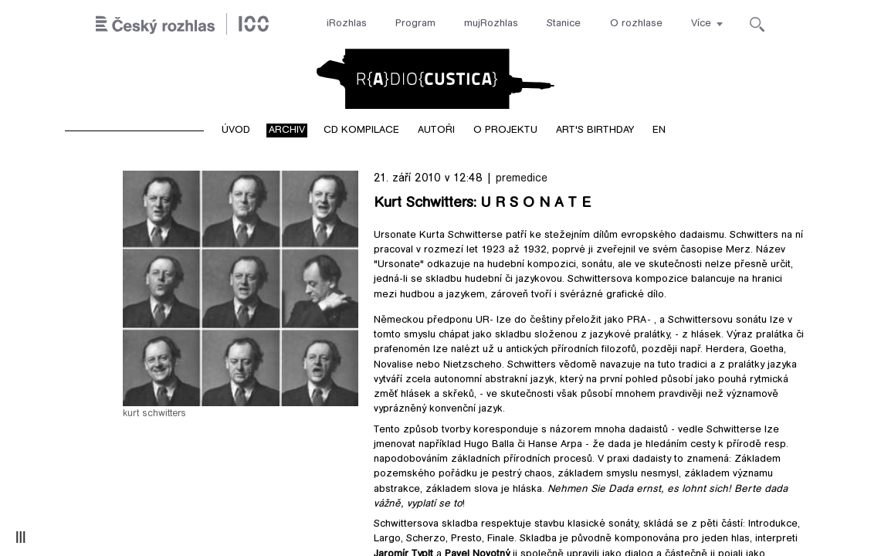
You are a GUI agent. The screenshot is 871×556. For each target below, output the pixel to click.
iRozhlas (347, 24)
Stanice (564, 24)
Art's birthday (595, 130)
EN (659, 130)
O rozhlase (636, 24)
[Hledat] (757, 24)
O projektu (505, 130)
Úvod (236, 130)
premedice (521, 179)
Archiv (287, 130)
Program (415, 24)
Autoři (436, 130)
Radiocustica (435, 79)
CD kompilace (361, 130)
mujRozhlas (491, 24)
